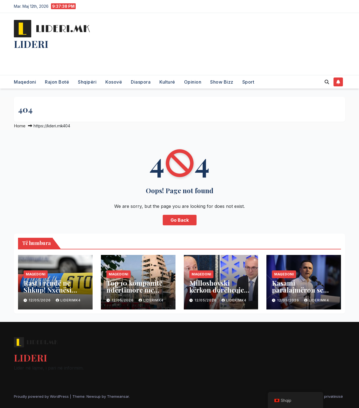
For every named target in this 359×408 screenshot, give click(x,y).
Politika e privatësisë (325, 396)
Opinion (193, 82)
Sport (248, 82)
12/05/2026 (40, 300)
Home (20, 125)
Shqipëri (87, 82)
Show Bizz (221, 82)
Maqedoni (25, 82)
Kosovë (113, 82)
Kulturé (167, 82)
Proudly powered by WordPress (42, 396)
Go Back (179, 220)
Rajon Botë (57, 82)
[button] (327, 82)
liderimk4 (68, 300)
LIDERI (31, 43)
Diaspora (141, 82)
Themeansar (118, 396)
